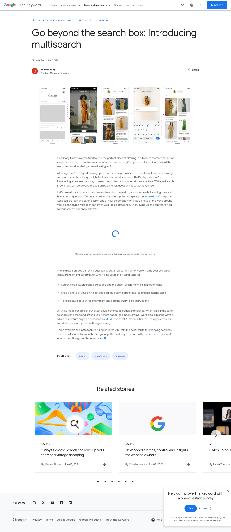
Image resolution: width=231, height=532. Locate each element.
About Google (66, 519)
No (198, 517)
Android (149, 196)
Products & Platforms (57, 20)
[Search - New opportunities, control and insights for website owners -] (157, 437)
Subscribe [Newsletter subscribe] (217, 5)
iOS (160, 196)
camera (153, 334)
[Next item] (215, 434)
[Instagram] (34, 503)
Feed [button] (140, 5)
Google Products (90, 519)
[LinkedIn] (70, 503)
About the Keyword (117, 519)
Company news (124, 5)
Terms (49, 519)
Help (156, 520)
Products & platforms (97, 5)
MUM (109, 319)
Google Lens (100, 355)
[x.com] (43, 503)
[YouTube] (52, 503)
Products (85, 20)
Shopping (120, 355)
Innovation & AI (71, 5)
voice (162, 334)
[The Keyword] (33, 20)
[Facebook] (61, 503)
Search (103, 20)
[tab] (97, 481)
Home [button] (54, 5)
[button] (193, 69)
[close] (221, 499)
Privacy (37, 519)
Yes (184, 517)
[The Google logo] (20, 520)
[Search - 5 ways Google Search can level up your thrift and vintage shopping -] (73, 437)
